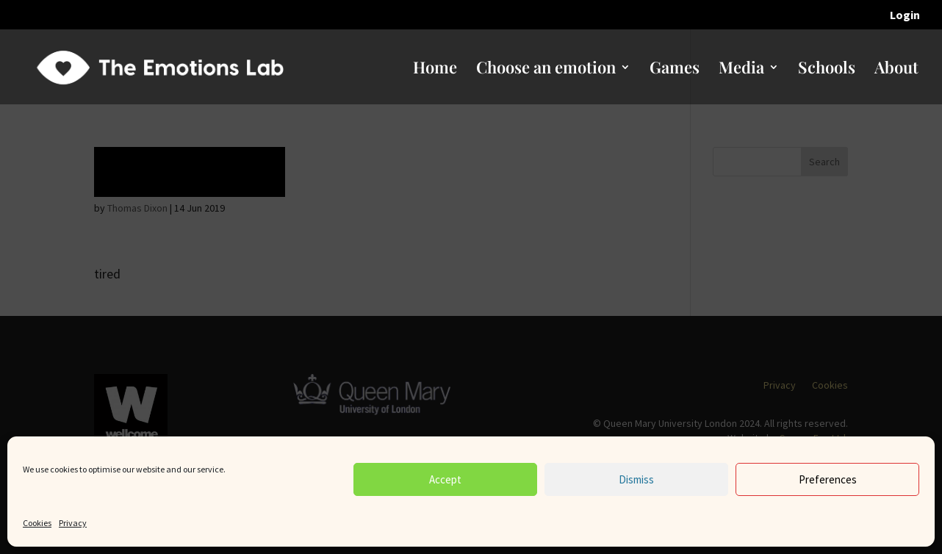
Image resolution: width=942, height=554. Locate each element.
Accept (445, 479)
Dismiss (636, 479)
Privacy (73, 522)
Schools (826, 70)
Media (741, 70)
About (896, 70)
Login (905, 15)
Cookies (37, 522)
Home (435, 70)
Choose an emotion (546, 70)
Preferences (828, 479)
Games (675, 70)
